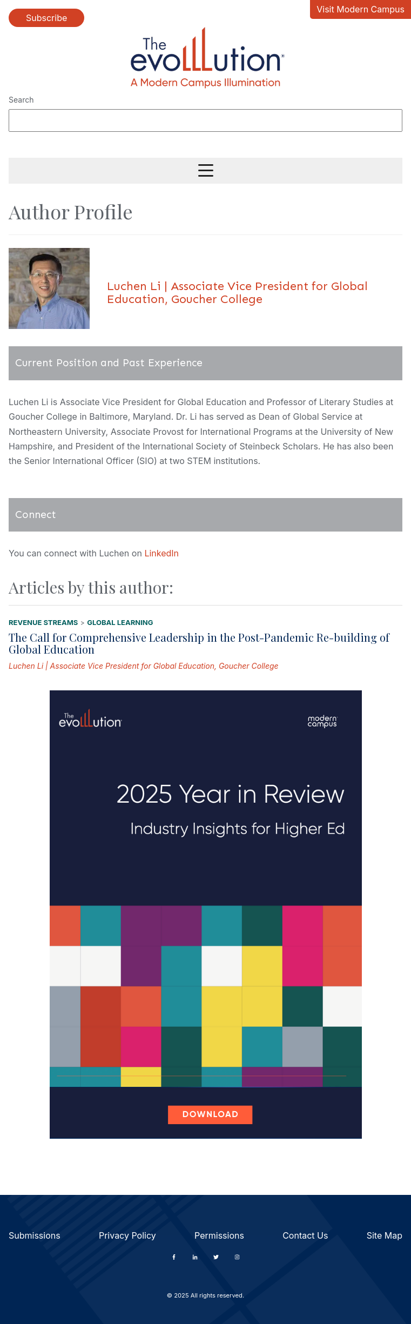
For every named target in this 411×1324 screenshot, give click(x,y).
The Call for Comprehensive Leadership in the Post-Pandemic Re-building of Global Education (199, 643)
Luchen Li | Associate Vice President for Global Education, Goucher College (144, 665)
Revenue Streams (43, 622)
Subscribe (46, 17)
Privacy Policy (127, 1235)
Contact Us (305, 1235)
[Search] (205, 120)
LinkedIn (161, 553)
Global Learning (120, 622)
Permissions (219, 1235)
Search (21, 99)
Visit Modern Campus (360, 9)
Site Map (384, 1235)
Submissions (34, 1235)
